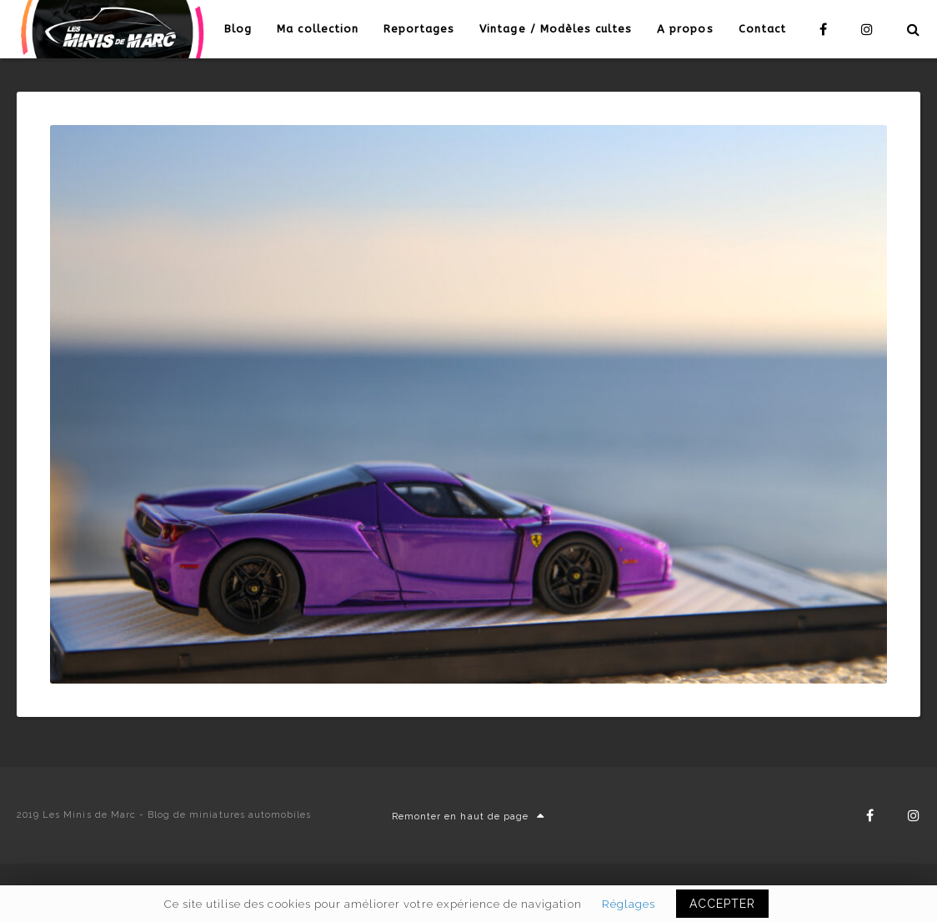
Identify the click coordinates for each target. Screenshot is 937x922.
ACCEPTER (722, 903)
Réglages (628, 903)
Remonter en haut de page (468, 816)
